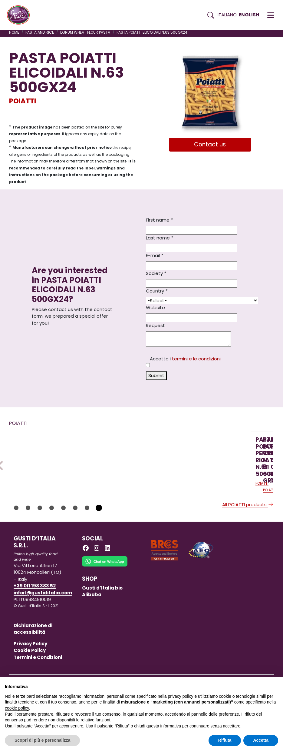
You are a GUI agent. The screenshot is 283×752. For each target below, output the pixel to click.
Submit (156, 375)
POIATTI (22, 101)
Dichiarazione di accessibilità (33, 674)
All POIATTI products (248, 550)
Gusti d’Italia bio (102, 633)
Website (155, 307)
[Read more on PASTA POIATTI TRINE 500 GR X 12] (207, 468)
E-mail (154, 255)
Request (155, 325)
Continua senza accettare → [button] (250, 685)
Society (156, 273)
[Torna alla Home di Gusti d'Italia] (20, 15)
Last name (159, 238)
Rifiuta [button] (225, 740)
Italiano (227, 15)
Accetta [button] (260, 740)
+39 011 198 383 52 (35, 631)
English (249, 15)
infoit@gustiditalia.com (43, 638)
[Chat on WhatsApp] (104, 611)
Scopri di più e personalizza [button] (42, 740)
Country (156, 291)
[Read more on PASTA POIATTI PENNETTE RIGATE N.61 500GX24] (46, 468)
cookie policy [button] (17, 708)
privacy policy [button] (180, 696)
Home (14, 32)
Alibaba (91, 640)
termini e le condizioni (196, 359)
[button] (270, 15)
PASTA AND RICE (39, 32)
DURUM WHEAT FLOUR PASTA (85, 32)
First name (159, 220)
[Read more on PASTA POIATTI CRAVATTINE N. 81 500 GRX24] (126, 468)
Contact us (210, 144)
